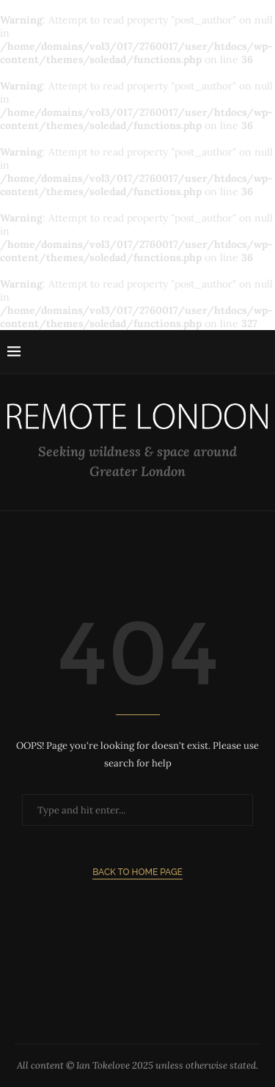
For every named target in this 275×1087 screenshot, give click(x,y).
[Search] (260, 352)
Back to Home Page (137, 872)
